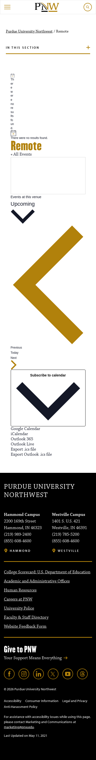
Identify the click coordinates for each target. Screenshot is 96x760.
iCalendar (19, 434)
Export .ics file (23, 449)
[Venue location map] (48, 175)
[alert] (12, 102)
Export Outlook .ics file (31, 454)
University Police (19, 608)
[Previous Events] (48, 287)
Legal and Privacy (74, 701)
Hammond (20, 551)
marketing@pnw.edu (19, 727)
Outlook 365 (22, 439)
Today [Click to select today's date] (15, 352)
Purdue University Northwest (29, 31)
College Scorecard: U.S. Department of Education (47, 572)
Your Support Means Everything (33, 658)
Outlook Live (22, 444)
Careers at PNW (18, 599)
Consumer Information (41, 701)
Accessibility (12, 701)
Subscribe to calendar (48, 375)
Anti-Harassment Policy (21, 706)
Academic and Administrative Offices (37, 581)
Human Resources (20, 590)
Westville (68, 551)
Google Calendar (25, 428)
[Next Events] (14, 363)
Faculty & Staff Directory (26, 617)
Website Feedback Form (25, 626)
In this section (22, 47)
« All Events (21, 154)
